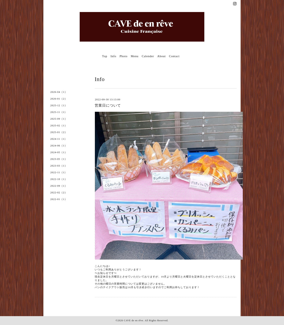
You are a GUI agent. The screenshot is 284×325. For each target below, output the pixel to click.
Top (104, 56)
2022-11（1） (58, 172)
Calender (148, 56)
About (161, 56)
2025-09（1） (58, 118)
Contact (174, 56)
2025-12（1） (58, 105)
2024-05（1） (58, 152)
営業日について (108, 105)
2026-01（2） (58, 98)
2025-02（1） (58, 125)
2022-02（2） (58, 192)
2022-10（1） (58, 179)
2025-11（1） (58, 112)
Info (113, 56)
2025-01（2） (58, 132)
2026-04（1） (58, 91)
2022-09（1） (58, 185)
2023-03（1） (58, 165)
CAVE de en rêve (133, 320)
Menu (134, 56)
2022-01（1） (58, 199)
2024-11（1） (58, 138)
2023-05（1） (58, 158)
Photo (123, 56)
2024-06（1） (58, 145)
